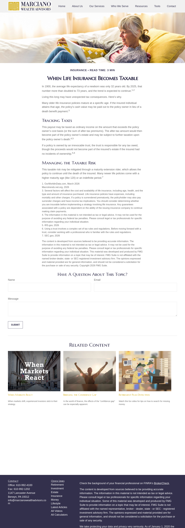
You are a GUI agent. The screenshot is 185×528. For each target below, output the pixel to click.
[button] (61, 6)
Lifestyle (56, 503)
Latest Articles (59, 507)
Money (55, 499)
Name (11, 279)
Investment (57, 488)
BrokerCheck (161, 483)
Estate (54, 492)
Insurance (56, 496)
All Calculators (59, 514)
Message (13, 298)
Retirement (57, 484)
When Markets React (20, 394)
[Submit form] (15, 324)
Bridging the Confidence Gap (79, 394)
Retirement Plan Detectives (134, 394)
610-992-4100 (24, 485)
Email (97, 279)
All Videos (57, 511)
